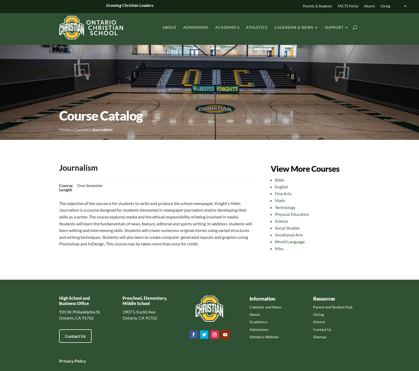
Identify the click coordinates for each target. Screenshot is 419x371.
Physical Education (292, 214)
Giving (385, 6)
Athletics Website (264, 337)
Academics (227, 27)
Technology (285, 207)
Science (281, 220)
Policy (80, 360)
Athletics (256, 27)
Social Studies (287, 227)
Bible (279, 179)
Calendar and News (265, 307)
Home (64, 129)
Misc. (279, 248)
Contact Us (75, 336)
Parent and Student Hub (332, 307)
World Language (290, 241)
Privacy (66, 360)
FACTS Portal (348, 6)
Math (280, 200)
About (170, 27)
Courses (81, 129)
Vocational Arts (289, 234)
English (281, 186)
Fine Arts (283, 193)
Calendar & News (293, 27)
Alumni (369, 6)
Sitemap (319, 337)
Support (334, 27)
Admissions (195, 27)
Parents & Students (317, 6)
